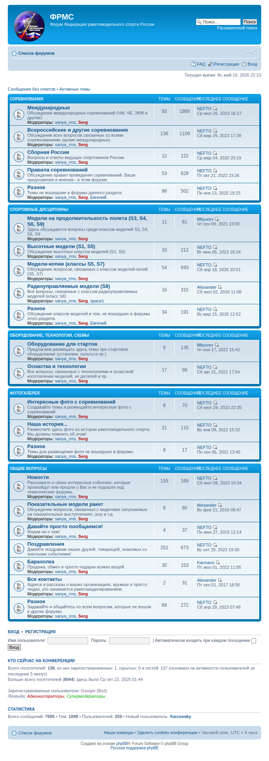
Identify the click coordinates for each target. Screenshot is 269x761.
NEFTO (204, 108)
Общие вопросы (28, 468)
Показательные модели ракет (65, 504)
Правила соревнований (57, 170)
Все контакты (44, 579)
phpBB (122, 743)
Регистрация (226, 64)
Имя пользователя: (27, 640)
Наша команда (118, 732)
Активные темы (74, 89)
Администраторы (45, 696)
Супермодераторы (86, 696)
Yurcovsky (180, 716)
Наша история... (47, 424)
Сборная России (48, 152)
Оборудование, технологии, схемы (49, 335)
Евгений (98, 197)
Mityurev (205, 219)
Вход (252, 64)
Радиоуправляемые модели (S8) (68, 286)
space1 (97, 300)
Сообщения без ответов (31, 89)
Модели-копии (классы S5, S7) (65, 264)
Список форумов (36, 53)
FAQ (201, 64)
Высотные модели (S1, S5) (61, 246)
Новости (38, 477)
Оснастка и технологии (56, 366)
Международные (48, 108)
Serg (83, 122)
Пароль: (99, 640)
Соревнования (26, 99)
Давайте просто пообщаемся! (65, 526)
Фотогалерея (25, 393)
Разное (36, 187)
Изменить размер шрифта (251, 51)
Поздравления (45, 544)
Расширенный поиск (237, 27)
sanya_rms (65, 122)
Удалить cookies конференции (167, 732)
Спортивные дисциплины (39, 209)
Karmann (205, 562)
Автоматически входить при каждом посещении (206, 640)
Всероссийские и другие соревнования (77, 130)
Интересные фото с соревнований (71, 402)
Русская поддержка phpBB (134, 748)
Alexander (206, 287)
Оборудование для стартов (62, 344)
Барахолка (40, 561)
